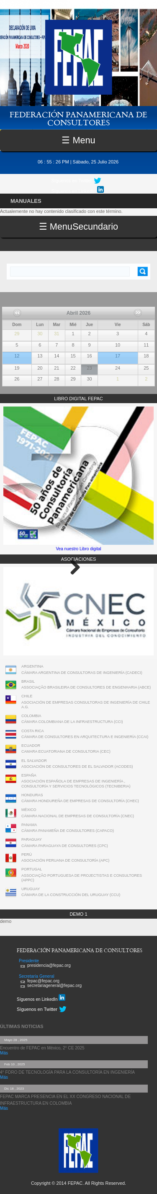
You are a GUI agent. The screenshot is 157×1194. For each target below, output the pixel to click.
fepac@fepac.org (43, 981)
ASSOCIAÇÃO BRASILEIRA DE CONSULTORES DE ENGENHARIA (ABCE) (86, 687)
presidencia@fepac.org (49, 965)
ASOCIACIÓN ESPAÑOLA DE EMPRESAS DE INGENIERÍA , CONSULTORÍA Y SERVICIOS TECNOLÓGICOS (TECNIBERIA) (76, 783)
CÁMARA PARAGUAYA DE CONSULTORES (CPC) (64, 846)
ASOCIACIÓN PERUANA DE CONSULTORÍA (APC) (65, 860)
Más (4, 1053)
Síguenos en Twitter (71, 180)
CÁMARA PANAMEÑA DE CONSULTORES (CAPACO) (67, 831)
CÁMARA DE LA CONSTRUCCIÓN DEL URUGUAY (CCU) (70, 895)
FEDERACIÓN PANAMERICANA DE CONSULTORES (78, 118)
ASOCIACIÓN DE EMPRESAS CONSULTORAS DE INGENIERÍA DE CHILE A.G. (85, 704)
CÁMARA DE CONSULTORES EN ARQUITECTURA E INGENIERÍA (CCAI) (84, 737)
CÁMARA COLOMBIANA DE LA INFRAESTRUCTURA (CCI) (72, 722)
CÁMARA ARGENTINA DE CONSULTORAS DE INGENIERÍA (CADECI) (81, 673)
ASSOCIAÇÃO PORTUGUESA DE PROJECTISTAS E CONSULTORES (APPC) (81, 877)
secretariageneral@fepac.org (54, 985)
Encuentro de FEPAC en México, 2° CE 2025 (42, 1048)
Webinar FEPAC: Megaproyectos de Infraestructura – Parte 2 (116, 353)
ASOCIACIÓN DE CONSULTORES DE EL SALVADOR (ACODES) (77, 766)
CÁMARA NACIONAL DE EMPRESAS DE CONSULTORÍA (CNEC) (77, 816)
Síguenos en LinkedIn (77, 190)
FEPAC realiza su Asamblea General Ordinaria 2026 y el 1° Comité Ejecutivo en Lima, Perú (17, 353)
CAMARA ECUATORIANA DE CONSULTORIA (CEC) (66, 751)
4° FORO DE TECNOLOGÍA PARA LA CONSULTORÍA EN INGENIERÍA (67, 1072)
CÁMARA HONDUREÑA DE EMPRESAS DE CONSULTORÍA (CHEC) (80, 801)
